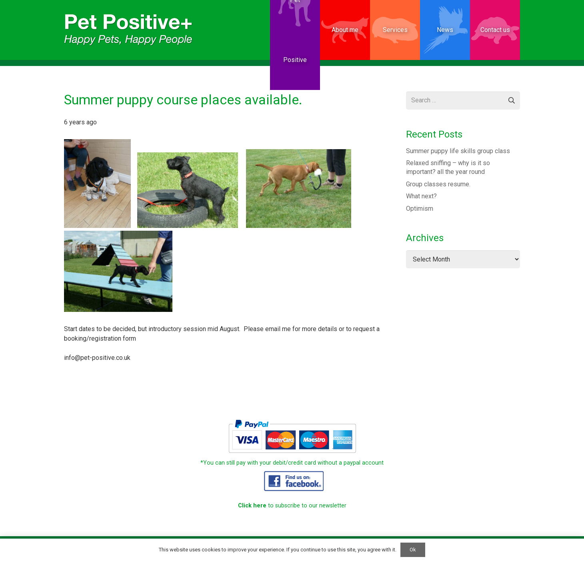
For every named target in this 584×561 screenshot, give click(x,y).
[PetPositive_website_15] (292, 480)
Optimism (419, 208)
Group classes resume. (438, 184)
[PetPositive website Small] (128, 30)
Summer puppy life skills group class (458, 151)
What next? (421, 196)
